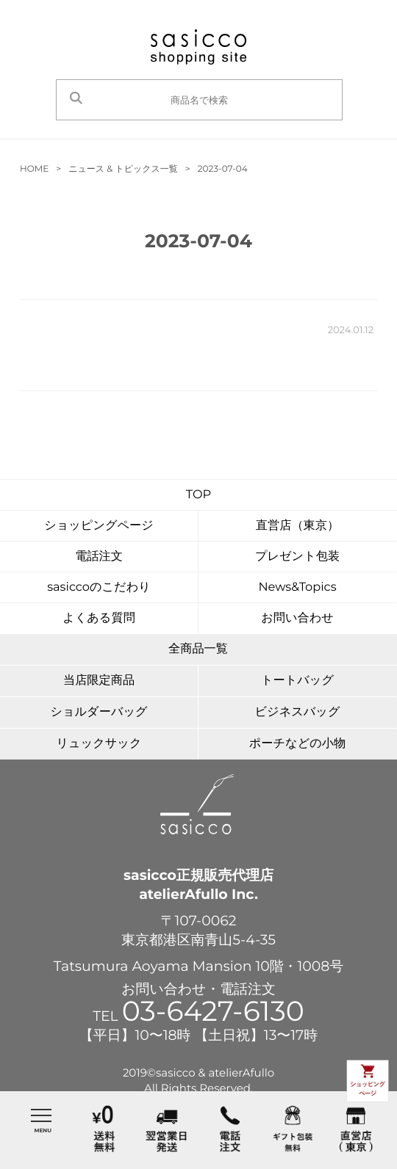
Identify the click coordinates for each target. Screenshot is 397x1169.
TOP (198, 494)
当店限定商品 (99, 680)
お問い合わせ (297, 618)
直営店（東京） (297, 525)
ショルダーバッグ (98, 711)
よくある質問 (98, 618)
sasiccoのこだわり (99, 587)
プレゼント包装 (297, 556)
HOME (34, 169)
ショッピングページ (99, 525)
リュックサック (99, 743)
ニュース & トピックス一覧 (123, 169)
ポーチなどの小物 (297, 743)
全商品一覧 (198, 648)
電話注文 (99, 556)
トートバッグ (297, 680)
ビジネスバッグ (297, 711)
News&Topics (297, 587)
